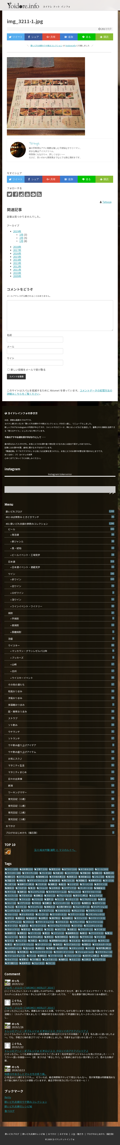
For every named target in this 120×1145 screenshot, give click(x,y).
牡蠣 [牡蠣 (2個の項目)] (48, 903)
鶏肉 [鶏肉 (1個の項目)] (43, 955)
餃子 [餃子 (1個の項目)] (27, 929)
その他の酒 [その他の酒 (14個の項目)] (58, 876)
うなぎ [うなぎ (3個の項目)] (22, 888)
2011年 (17, 270)
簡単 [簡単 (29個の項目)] (110, 873)
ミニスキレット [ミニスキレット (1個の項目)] (94, 925)
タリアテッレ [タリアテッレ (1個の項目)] (14, 921)
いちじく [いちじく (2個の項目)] (73, 899)
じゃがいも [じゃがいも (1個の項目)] (13, 910)
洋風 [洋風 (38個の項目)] (86, 873)
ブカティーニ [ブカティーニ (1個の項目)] (95, 910)
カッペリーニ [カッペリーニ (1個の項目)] (96, 921)
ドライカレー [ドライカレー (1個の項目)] (105, 952)
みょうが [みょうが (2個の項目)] (97, 895)
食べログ (10, 1111)
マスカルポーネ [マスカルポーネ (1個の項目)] (103, 944)
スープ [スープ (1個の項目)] (78, 925)
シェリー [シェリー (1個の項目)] (12, 936)
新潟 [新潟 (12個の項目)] (73, 876)
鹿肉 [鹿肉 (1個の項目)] (21, 918)
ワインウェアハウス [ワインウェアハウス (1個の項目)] (60, 925)
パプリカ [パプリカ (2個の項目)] (25, 903)
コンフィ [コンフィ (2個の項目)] (12, 895)
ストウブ (60, 718)
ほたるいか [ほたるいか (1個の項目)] (90, 940)
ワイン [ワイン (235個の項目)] (12, 869)
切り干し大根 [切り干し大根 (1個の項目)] (92, 955)
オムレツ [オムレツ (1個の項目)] (79, 910)
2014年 (17, 260)
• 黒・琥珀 (60, 548)
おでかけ (60, 826)
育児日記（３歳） (60, 819)
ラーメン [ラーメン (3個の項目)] (87, 884)
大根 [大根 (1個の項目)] (33, 940)
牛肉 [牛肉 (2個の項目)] (37, 903)
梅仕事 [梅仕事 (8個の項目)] (56, 880)
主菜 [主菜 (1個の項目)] (25, 925)
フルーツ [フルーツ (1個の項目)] (12, 914)
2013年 (17, 263)
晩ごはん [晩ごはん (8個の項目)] (69, 880)
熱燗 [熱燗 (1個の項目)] (52, 948)
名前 (9, 335)
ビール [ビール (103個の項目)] (102, 869)
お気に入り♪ (60, 758)
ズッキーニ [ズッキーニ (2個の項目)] (86, 888)
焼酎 (60, 613)
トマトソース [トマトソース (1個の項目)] (98, 918)
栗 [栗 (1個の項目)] (47, 933)
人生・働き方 (77, 1133)
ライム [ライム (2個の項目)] (26, 899)
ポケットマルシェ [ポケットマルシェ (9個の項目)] (39, 880)
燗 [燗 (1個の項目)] (9, 944)
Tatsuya (106, 202)
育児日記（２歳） (60, 812)
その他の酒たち (60, 684)
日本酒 (60, 561)
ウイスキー (60, 645)
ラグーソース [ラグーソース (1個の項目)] (77, 914)
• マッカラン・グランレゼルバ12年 (60, 651)
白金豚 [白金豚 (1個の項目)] (68, 918)
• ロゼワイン (60, 592)
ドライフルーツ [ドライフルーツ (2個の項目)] (93, 891)
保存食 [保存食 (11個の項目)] (85, 876)
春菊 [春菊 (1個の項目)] (23, 933)
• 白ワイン (60, 586)
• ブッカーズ (60, 657)
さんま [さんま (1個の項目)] (76, 940)
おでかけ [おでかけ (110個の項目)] (70, 869)
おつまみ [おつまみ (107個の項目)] (87, 869)
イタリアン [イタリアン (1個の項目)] (48, 910)
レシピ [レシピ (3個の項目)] (74, 884)
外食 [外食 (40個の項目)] (59, 873)
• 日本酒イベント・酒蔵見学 (60, 567)
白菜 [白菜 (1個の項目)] (73, 929)
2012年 (17, 266)
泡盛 (60, 638)
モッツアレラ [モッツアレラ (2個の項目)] (37, 891)
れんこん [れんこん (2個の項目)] (75, 891)
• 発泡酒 (60, 534)
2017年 (17, 250)
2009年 (17, 276)
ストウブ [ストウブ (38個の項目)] (73, 873)
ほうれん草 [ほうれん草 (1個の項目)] (36, 936)
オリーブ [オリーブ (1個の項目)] (12, 925)
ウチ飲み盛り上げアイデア (60, 745)
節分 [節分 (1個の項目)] (75, 936)
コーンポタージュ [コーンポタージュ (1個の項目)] (25, 944)
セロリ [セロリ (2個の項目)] (51, 895)
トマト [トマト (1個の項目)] (22, 906)
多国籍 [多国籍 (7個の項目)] (82, 880)
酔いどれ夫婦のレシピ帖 (18, 1106)
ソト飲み (60, 725)
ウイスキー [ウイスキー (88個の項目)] (14, 873)
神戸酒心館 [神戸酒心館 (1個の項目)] (105, 948)
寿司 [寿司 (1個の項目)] (50, 936)
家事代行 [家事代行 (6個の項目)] (96, 880)
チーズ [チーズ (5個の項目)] (109, 880)
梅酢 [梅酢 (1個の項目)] (64, 959)
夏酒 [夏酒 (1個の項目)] (25, 959)
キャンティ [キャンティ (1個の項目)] (36, 906)
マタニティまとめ (60, 772)
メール (10, 346)
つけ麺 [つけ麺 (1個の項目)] (36, 959)
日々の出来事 (60, 778)
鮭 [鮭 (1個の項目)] (24, 936)
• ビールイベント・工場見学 (60, 555)
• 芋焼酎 (60, 618)
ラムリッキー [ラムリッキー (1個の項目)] (82, 906)
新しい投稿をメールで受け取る (28, 369)
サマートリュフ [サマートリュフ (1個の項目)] (46, 921)
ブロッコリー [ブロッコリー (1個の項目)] (74, 955)
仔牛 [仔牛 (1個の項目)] (10, 918)
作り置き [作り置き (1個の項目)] (12, 963)
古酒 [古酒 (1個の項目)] (44, 918)
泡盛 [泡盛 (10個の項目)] (11, 880)
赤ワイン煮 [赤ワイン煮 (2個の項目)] (81, 895)
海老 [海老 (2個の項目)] (23, 891)
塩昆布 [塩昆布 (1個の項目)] (107, 955)
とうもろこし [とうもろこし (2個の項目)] (89, 899)
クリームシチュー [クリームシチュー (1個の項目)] (16, 955)
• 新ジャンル (60, 541)
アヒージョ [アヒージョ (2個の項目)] (65, 895)
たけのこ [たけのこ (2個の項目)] (12, 899)
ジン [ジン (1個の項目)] (77, 903)
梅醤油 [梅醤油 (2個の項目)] (100, 888)
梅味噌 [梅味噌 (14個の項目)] (43, 876)
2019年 (17, 231)
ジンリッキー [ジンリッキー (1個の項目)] (62, 903)
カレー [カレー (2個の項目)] (11, 903)
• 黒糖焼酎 (60, 632)
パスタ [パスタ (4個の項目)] (42, 884)
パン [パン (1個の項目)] (32, 955)
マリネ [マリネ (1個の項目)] (101, 936)
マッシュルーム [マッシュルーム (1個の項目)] (86, 952)
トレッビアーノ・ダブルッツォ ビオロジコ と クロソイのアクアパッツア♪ (46, 1031)
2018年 (17, 247)
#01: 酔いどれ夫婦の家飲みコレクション (60, 523)
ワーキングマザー (60, 792)
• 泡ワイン (60, 599)
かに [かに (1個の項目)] (51, 963)
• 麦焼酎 (60, 625)
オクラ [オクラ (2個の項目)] (11, 891)
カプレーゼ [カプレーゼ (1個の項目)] (78, 921)
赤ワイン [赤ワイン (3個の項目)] (102, 884)
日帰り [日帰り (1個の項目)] (63, 948)
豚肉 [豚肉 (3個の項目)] (10, 888)
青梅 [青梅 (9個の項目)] (22, 880)
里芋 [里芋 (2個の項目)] (50, 899)
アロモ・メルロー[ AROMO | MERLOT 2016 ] (30, 988)
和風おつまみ (60, 691)
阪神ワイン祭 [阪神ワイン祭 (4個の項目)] (27, 884)
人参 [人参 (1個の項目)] (87, 959)
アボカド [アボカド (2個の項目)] (27, 895)
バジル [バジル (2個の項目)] (38, 899)
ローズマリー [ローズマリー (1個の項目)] (45, 944)
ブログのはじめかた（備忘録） (60, 832)
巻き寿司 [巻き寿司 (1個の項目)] (62, 936)
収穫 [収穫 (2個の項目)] (39, 895)
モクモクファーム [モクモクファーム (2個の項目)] (57, 891)
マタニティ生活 (60, 765)
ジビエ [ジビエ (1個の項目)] (29, 921)
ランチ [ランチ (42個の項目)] (46, 873)
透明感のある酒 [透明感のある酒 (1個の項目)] (60, 940)
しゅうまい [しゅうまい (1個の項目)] (51, 959)
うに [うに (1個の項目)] (50, 929)
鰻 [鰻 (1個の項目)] (109, 933)
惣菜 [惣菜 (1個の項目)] (87, 944)
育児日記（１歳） (60, 805)
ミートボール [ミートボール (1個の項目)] (59, 914)
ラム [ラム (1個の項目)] (10, 906)
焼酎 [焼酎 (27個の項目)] (11, 876)
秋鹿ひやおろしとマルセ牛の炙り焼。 (26, 1074)
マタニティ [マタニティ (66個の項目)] (31, 873)
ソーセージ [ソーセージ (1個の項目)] (57, 955)
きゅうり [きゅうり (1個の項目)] (12, 959)
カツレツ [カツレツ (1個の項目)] (82, 918)
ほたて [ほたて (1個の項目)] (61, 929)
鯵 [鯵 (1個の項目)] (84, 933)
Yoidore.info (70, 45)
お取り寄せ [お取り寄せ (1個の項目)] (65, 906)
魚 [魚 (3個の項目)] (32, 888)
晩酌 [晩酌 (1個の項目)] (87, 903)
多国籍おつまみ (60, 704)
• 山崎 (60, 664)
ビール (60, 529)
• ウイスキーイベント (60, 677)
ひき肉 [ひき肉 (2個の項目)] (56, 888)
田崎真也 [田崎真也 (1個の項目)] (73, 933)
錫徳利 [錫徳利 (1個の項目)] (11, 933)
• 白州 (60, 671)
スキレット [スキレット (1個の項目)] (78, 948)
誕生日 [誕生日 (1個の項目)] (33, 918)
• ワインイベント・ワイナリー (60, 606)
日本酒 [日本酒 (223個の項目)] (27, 869)
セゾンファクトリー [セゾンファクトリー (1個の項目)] (42, 952)
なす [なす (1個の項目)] (10, 940)
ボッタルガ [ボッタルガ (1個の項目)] (28, 914)
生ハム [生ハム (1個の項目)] (29, 948)
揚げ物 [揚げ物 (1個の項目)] (56, 918)
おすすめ (64, 1133)
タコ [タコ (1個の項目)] (91, 948)
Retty (8, 1097)
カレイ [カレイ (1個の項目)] (22, 940)
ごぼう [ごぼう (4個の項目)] (11, 884)
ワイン (60, 573)
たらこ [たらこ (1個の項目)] (76, 959)
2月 (21, 238)
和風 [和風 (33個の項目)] (98, 873)
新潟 (60, 785)
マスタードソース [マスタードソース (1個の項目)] (65, 952)
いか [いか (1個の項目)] (44, 940)
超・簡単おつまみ (60, 711)
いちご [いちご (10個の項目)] (99, 876)
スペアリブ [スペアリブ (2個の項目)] (70, 888)
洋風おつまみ (60, 698)
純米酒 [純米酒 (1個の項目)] (11, 952)
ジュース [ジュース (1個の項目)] (39, 963)
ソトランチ (60, 738)
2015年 (17, 257)
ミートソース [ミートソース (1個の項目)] (39, 925)
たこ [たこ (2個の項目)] (60, 899)
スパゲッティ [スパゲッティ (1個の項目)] (31, 910)
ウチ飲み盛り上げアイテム (60, 752)
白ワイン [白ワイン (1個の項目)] (100, 903)
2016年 (17, 253)
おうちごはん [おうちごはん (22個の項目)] (26, 876)
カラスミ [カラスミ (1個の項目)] (63, 921)
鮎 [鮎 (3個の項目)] (63, 884)
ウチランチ (60, 731)
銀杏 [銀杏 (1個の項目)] (41, 948)
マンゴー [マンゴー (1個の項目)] (43, 914)
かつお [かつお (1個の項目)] (101, 929)
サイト (10, 358)
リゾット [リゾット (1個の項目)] (59, 933)
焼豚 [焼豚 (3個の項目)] (53, 884)
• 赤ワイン (60, 579)
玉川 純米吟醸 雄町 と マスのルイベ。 (55, 850)
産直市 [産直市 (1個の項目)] (26, 963)
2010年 (17, 273)
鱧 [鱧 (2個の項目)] (102, 899)
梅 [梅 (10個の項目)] (111, 876)
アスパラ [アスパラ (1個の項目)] (100, 959)
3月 (21, 234)
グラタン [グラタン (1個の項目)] (87, 936)
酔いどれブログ (60, 511)
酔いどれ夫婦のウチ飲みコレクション (46, 45)
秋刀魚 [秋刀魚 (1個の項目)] (24, 952)
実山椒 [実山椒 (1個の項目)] (38, 929)
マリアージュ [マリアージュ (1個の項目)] (100, 906)
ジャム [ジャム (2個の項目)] (43, 888)
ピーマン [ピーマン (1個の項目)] (35, 933)
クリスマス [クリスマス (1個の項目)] (97, 933)
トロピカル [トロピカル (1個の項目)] (64, 910)
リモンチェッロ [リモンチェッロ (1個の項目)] (96, 914)
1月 (21, 241)
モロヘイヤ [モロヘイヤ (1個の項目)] (13, 929)
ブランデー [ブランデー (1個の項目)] (86, 929)
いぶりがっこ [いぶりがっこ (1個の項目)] (14, 948)
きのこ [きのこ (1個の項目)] (104, 940)
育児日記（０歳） (60, 799)
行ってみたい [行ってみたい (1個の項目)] (73, 944)
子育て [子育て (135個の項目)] (42, 869)
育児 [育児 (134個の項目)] (55, 869)
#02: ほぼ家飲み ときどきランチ (60, 517)
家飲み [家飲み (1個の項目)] (51, 906)
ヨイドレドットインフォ (63, 1139)
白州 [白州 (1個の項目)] (59, 944)
